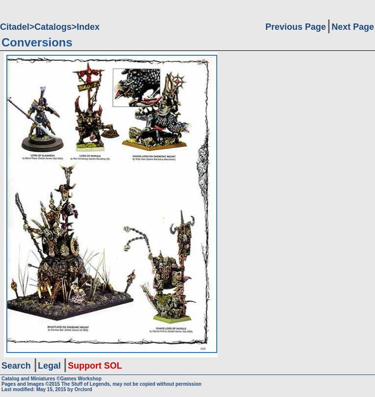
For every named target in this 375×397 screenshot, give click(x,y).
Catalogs (53, 27)
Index (88, 27)
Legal (49, 366)
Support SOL (95, 366)
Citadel (14, 27)
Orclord (83, 389)
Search (16, 366)
